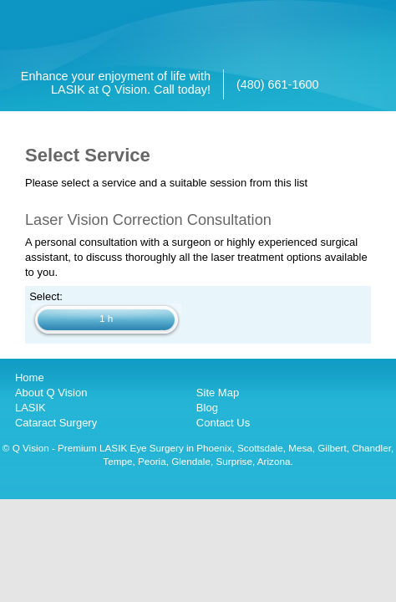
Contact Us (223, 422)
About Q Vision (51, 392)
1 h (106, 318)
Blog (207, 407)
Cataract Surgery (56, 422)
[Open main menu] (383, 16)
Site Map (217, 392)
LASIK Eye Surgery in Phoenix (165, 447)
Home (29, 377)
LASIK (30, 407)
